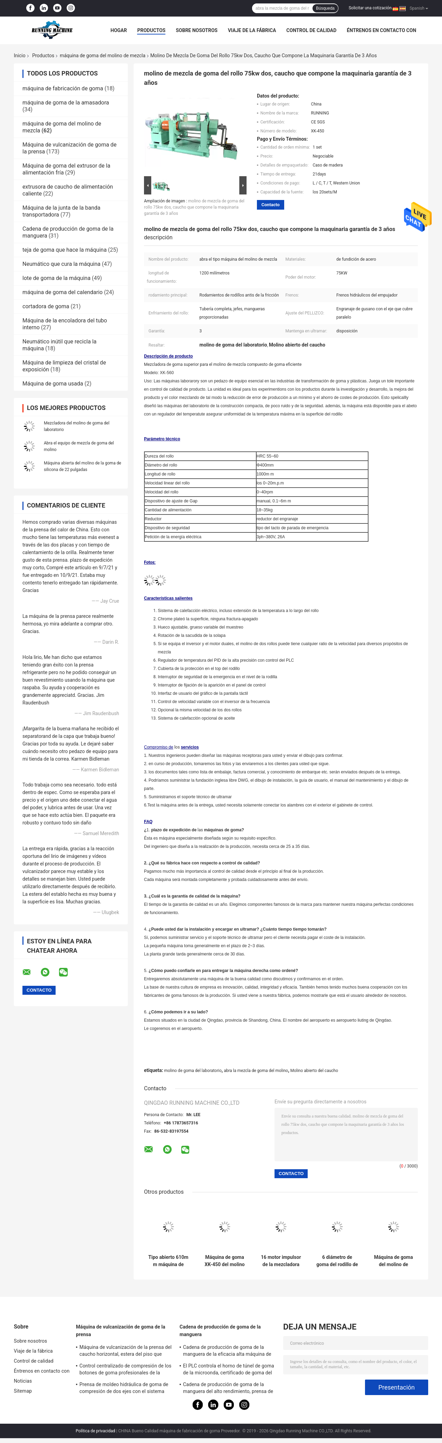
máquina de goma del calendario (62, 292)
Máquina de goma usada (52, 383)
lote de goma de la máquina (56, 278)
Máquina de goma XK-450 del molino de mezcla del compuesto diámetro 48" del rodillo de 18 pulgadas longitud (225, 1260)
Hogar (118, 30)
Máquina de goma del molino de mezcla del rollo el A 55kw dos (393, 1260)
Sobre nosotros (197, 30)
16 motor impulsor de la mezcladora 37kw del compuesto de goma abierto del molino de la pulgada (281, 1260)
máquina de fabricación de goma (62, 88)
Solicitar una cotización (370, 8)
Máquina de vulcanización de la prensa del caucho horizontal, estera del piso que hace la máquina (125, 1351)
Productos (151, 30)
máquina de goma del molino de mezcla (102, 55)
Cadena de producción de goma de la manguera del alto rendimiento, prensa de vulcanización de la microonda (228, 1389)
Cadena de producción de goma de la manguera (220, 1330)
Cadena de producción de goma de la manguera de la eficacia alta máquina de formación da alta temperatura (227, 1351)
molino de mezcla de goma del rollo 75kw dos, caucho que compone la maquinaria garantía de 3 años (194, 207)
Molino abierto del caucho (314, 1070)
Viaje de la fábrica (252, 30)
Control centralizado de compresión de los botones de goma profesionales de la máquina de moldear (125, 1370)
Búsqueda (325, 8)
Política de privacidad (95, 1431)
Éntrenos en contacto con (381, 30)
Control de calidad (311, 30)
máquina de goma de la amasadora (65, 102)
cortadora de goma (45, 306)
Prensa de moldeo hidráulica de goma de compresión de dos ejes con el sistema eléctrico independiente (123, 1389)
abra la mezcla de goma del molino (256, 1070)
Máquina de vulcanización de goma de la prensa (120, 1330)
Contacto (270, 204)
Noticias (23, 1381)
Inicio (20, 55)
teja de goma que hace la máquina (64, 250)
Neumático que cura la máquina (61, 264)
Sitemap (23, 1391)
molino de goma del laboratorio (192, 1070)
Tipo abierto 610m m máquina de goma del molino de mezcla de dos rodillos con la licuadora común (168, 1260)
